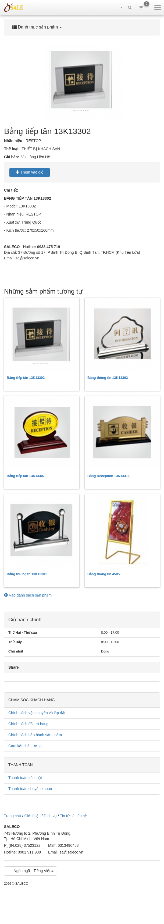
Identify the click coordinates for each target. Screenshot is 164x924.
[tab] (82, 27)
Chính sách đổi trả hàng (28, 724)
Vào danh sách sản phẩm (28, 595)
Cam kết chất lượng (24, 746)
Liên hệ (80, 816)
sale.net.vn (13, 7)
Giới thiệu (32, 816)
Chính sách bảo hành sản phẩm (35, 735)
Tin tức (66, 816)
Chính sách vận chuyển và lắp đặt (36, 713)
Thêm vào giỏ (30, 172)
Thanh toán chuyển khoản (30, 789)
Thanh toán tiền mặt (25, 777)
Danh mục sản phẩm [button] (37, 27)
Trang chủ (12, 816)
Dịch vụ (50, 816)
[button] (119, 7)
